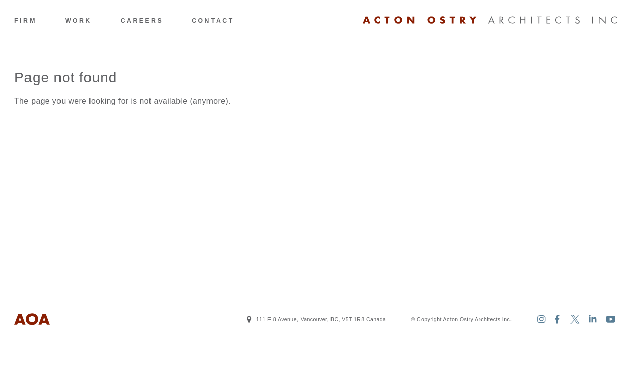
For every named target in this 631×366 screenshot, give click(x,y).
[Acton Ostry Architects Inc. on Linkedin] (593, 319)
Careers (142, 20)
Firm (25, 20)
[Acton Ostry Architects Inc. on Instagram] (541, 319)
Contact (213, 20)
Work (78, 20)
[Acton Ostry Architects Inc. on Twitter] (575, 319)
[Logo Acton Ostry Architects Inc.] (490, 20)
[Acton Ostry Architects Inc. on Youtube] (611, 319)
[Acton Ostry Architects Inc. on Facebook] (557, 319)
